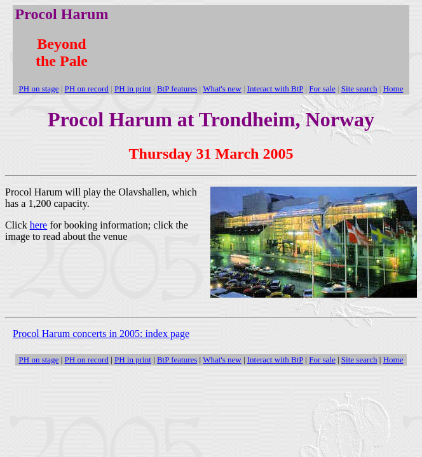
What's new (222, 359)
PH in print (132, 359)
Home (393, 359)
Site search (359, 359)
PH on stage (39, 359)
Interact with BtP (275, 359)
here (39, 225)
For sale (322, 359)
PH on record (87, 359)
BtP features (177, 359)
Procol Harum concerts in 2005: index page (101, 333)
